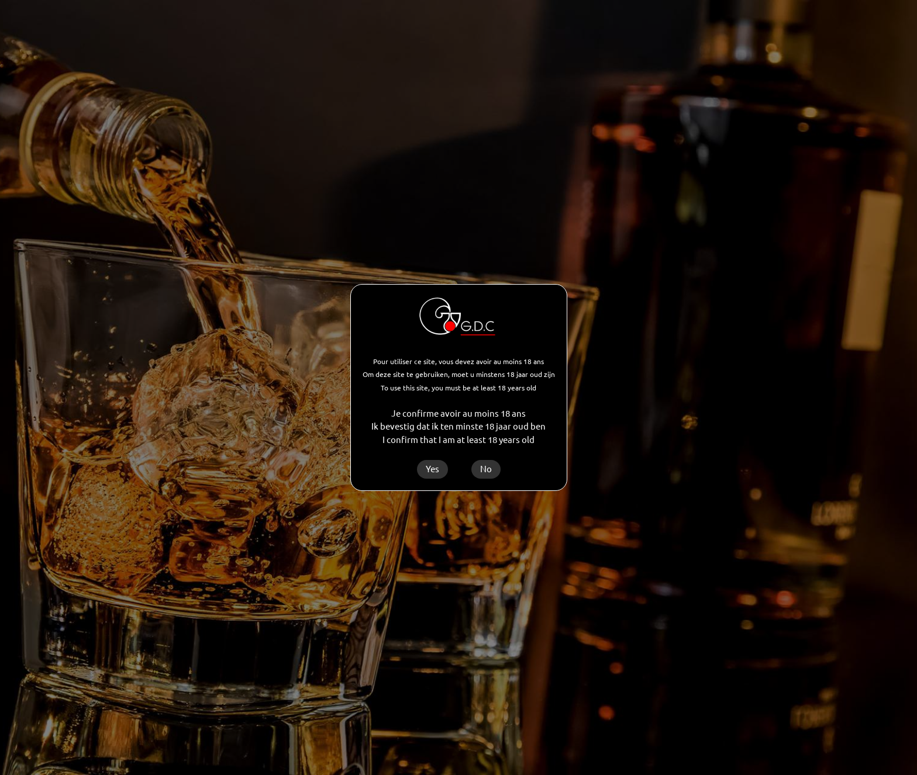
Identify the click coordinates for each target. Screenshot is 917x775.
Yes (432, 469)
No (486, 469)
